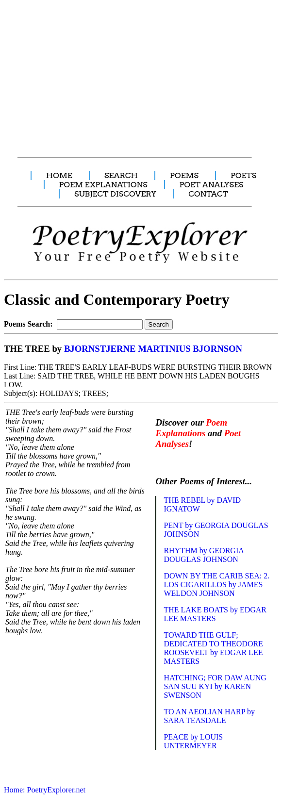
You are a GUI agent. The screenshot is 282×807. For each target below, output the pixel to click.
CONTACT (208, 193)
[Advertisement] (142, 73)
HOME (59, 175)
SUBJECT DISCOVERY (115, 193)
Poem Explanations (191, 427)
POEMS (184, 175)
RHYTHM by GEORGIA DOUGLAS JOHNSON (203, 554)
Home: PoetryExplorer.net (44, 790)
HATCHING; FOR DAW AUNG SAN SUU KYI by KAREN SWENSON (215, 686)
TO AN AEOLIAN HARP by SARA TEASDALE (209, 716)
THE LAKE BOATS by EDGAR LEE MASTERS (215, 614)
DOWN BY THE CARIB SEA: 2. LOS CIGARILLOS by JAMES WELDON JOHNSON (216, 584)
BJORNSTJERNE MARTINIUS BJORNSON (153, 349)
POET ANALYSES (212, 184)
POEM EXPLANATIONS (103, 184)
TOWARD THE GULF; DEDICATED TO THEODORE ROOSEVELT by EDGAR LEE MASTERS (213, 648)
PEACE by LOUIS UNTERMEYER (193, 741)
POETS (243, 175)
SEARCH (121, 175)
